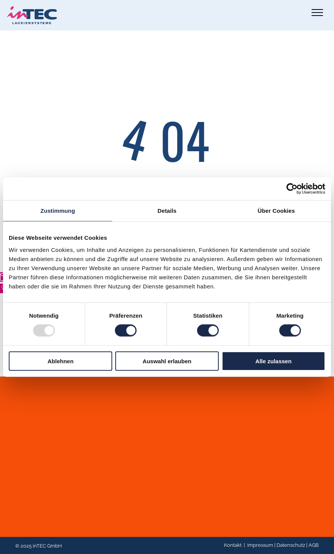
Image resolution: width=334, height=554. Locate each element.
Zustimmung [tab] (57, 210)
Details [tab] (167, 210)
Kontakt (233, 545)
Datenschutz (291, 545)
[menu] (317, 12)
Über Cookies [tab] (276, 210)
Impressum (260, 545)
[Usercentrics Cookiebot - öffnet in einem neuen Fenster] (292, 189)
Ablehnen (60, 361)
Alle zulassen (273, 361)
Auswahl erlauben (167, 361)
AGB (314, 545)
